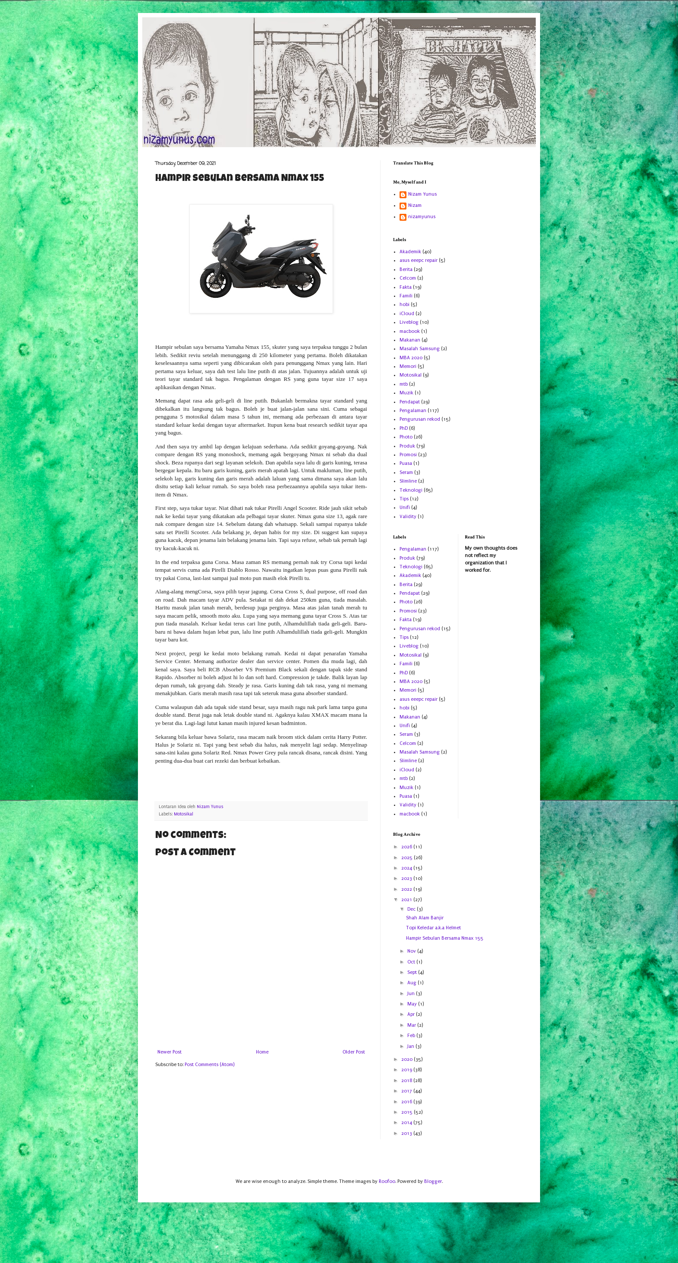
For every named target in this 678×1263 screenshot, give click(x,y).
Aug (412, 983)
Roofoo (387, 1181)
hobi (404, 304)
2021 (407, 899)
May (412, 1004)
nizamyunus (421, 216)
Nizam (415, 205)
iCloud (407, 313)
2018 (407, 1080)
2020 (407, 1059)
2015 (407, 1112)
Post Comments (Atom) (209, 1064)
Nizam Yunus (422, 194)
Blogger (433, 1181)
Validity (408, 516)
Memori (408, 366)
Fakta (406, 287)
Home (262, 1052)
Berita (406, 269)
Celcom (408, 278)
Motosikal (183, 814)
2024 (407, 868)
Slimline (408, 481)
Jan (411, 1046)
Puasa (406, 463)
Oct (411, 962)
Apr (411, 1014)
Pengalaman (413, 410)
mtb (404, 384)
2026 (407, 847)
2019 (407, 1070)
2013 (407, 1133)
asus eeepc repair (419, 260)
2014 (407, 1122)
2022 (407, 889)
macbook (410, 331)
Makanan (410, 340)
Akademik (410, 252)
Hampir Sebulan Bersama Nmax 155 (444, 938)
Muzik (406, 393)
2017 (407, 1091)
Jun (411, 993)
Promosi (408, 455)
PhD (404, 428)
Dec (412, 909)
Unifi (405, 507)
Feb (411, 1035)
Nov (412, 951)
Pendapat (410, 402)
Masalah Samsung (420, 348)
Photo (406, 437)
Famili (406, 296)
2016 (407, 1102)
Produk (407, 446)
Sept (412, 972)
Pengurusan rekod (420, 419)
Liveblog (409, 322)
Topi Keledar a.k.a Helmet (433, 928)
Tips (404, 499)
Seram (406, 472)
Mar (412, 1025)
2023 (407, 878)
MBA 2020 (411, 358)
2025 (407, 857)
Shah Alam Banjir (425, 918)
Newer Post (169, 1052)
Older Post (353, 1052)
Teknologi (411, 490)
